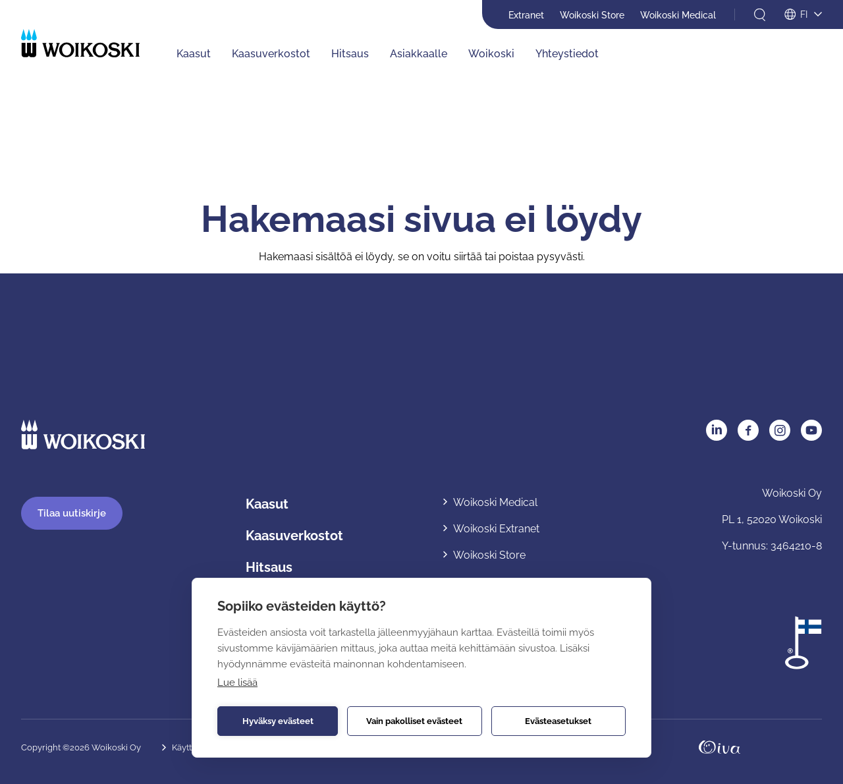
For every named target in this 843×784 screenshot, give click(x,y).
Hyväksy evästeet (277, 721)
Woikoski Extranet (496, 528)
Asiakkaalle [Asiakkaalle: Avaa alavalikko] (418, 53)
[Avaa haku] (759, 15)
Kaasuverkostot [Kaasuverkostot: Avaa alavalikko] (271, 53)
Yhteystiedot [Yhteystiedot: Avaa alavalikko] (567, 53)
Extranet (526, 15)
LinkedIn (716, 430)
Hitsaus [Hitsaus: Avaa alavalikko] (350, 53)
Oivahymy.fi (719, 747)
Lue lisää (237, 682)
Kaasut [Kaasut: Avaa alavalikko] (194, 53)
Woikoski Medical (678, 15)
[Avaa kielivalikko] (803, 15)
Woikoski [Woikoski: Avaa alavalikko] (491, 53)
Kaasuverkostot (294, 536)
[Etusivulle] (80, 43)
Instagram (779, 430)
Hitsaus (269, 567)
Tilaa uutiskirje (72, 513)
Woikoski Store (592, 15)
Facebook (748, 430)
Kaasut (267, 504)
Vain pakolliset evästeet (414, 721)
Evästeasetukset (558, 721)
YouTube (811, 430)
